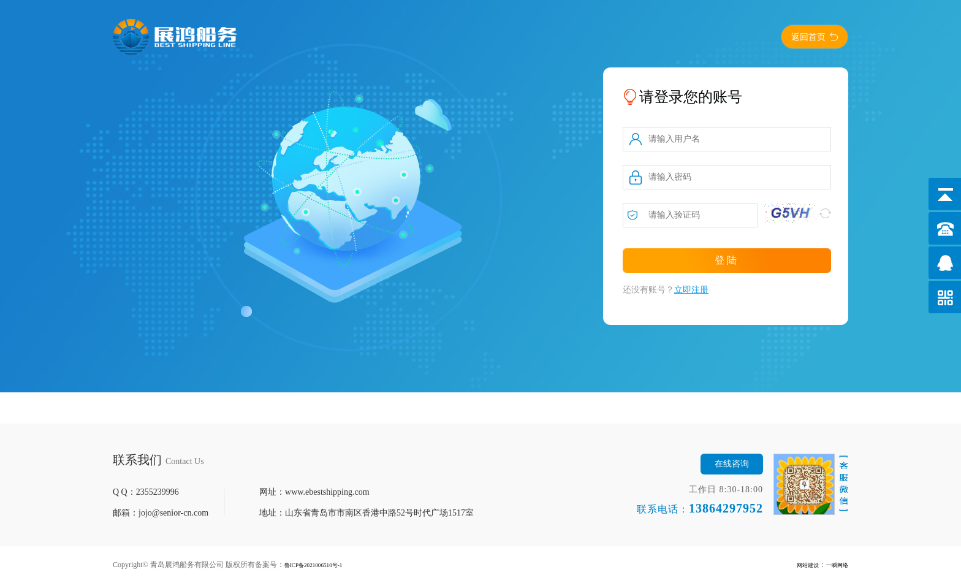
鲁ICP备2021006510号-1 (322, 564)
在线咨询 (732, 463)
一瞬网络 (833, 564)
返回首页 (808, 37)
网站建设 (796, 564)
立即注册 (691, 289)
